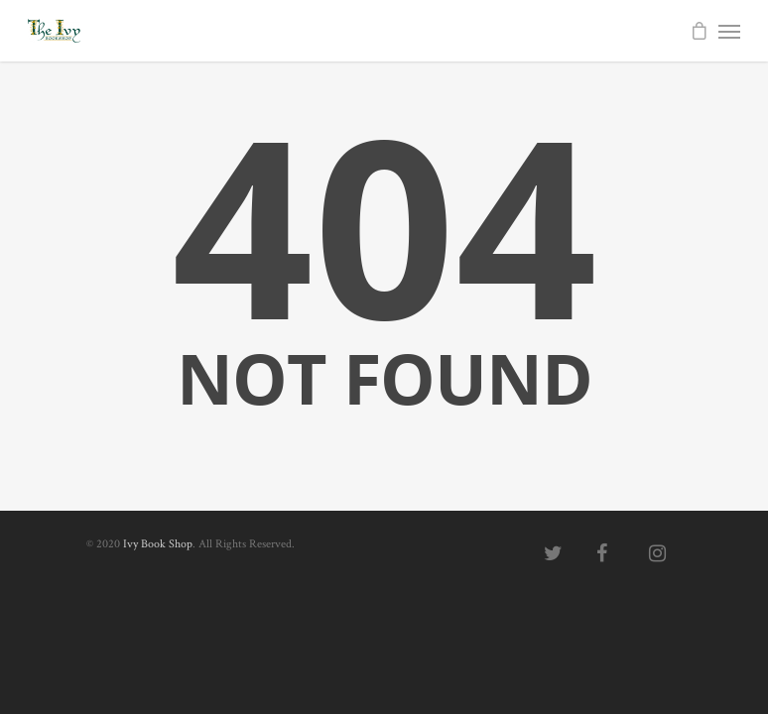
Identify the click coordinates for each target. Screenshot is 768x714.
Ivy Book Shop (157, 543)
